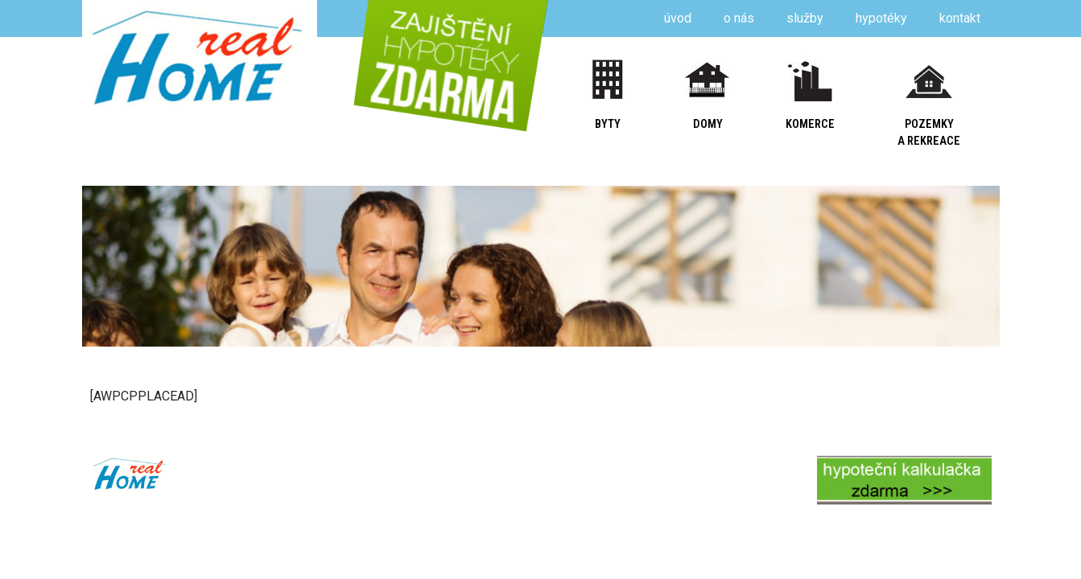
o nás (739, 18)
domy (708, 124)
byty (608, 124)
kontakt (959, 18)
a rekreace (928, 141)
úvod (677, 18)
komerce (810, 124)
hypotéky (881, 18)
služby (804, 18)
